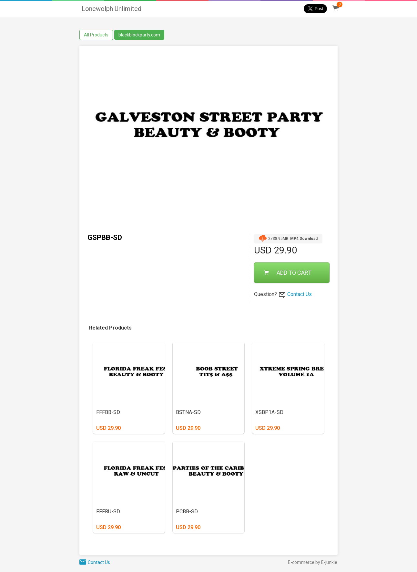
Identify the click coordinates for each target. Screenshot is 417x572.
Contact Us (299, 294)
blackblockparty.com (139, 34)
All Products (96, 34)
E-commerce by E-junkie (312, 562)
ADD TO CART (287, 272)
